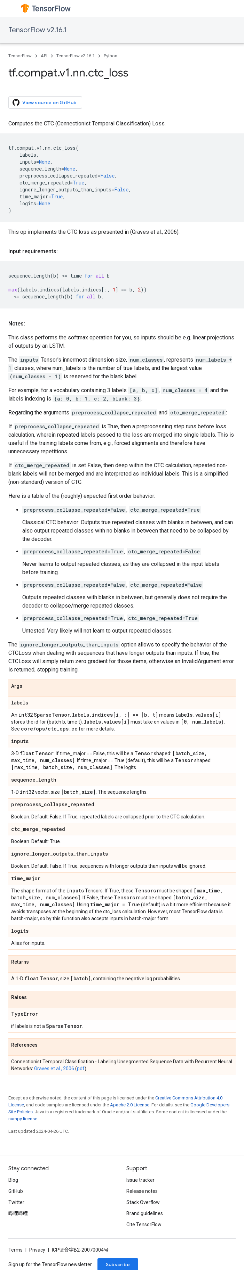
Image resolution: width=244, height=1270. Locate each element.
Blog (13, 1180)
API (44, 55)
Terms (15, 1250)
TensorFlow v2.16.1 (37, 30)
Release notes (142, 1191)
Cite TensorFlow (144, 1224)
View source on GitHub (45, 102)
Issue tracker (140, 1180)
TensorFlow (20, 55)
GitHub (15, 1191)
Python (110, 55)
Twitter (16, 1202)
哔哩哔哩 (18, 1213)
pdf (81, 1068)
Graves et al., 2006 (54, 1068)
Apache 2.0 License (129, 1104)
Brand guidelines (144, 1213)
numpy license (22, 1118)
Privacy (37, 1250)
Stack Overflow (143, 1202)
